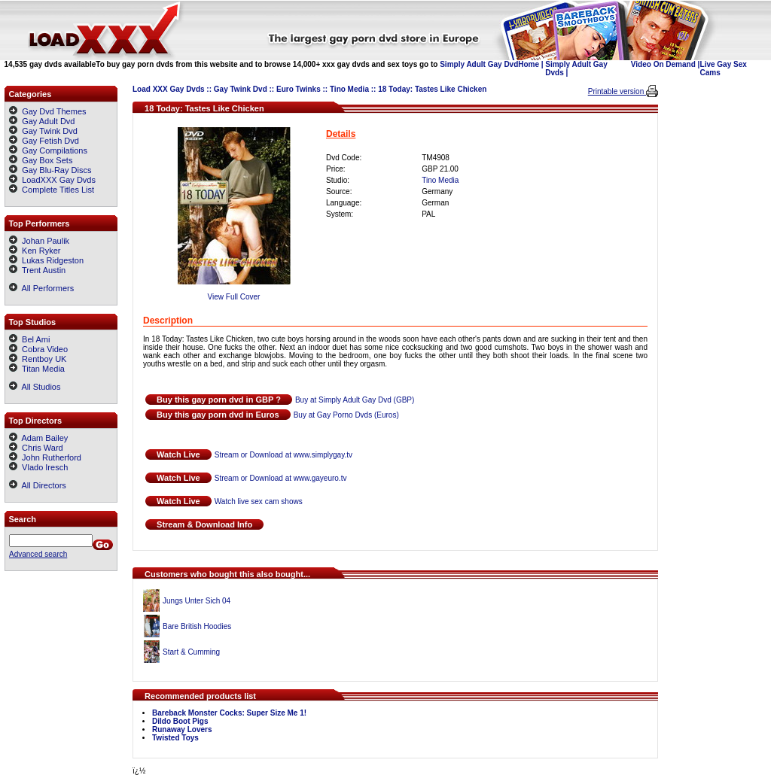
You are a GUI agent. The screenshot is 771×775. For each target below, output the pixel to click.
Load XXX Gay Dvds (169, 89)
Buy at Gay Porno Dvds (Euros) (346, 415)
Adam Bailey (38, 437)
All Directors (37, 485)
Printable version (617, 91)
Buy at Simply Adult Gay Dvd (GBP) (354, 400)
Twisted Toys (175, 738)
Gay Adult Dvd (48, 121)
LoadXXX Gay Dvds (59, 179)
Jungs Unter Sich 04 (196, 601)
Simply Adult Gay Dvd (479, 64)
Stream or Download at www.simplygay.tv (283, 455)
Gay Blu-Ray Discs (56, 170)
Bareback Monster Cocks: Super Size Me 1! (229, 713)
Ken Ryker (34, 250)
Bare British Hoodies (197, 626)
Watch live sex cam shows (259, 501)
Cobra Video (38, 349)
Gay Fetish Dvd (50, 140)
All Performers (41, 288)
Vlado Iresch (38, 467)
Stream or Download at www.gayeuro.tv (281, 478)
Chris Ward (36, 447)
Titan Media (37, 368)
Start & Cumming (191, 652)
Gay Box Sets (47, 160)
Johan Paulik (39, 240)
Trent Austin (37, 270)
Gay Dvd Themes (54, 111)
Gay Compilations (54, 150)
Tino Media (349, 89)
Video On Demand (663, 64)
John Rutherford (45, 457)
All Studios (34, 386)
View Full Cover (234, 297)
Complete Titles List (51, 189)
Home (528, 64)
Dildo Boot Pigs (180, 721)
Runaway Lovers (182, 729)
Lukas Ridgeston (46, 260)
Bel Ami (29, 339)
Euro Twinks (298, 89)
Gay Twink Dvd (240, 89)
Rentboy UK (37, 358)
